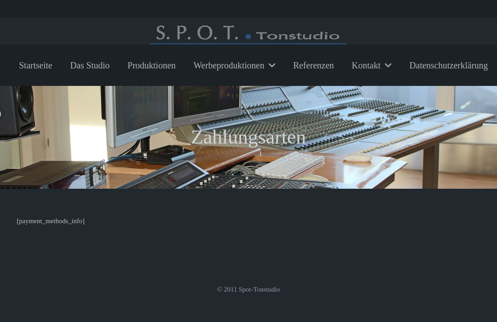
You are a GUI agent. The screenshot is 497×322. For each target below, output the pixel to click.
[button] (269, 65)
